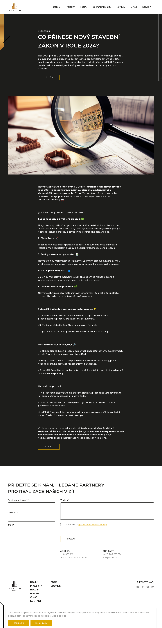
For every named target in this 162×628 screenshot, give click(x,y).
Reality (83, 7)
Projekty (70, 7)
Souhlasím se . (85, 524)
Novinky (120, 7)
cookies (56, 586)
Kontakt (146, 7)
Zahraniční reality (102, 7)
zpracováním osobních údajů (92, 524)
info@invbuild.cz (111, 557)
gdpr (54, 582)
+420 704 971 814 (112, 554)
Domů (56, 7)
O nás (134, 7)
